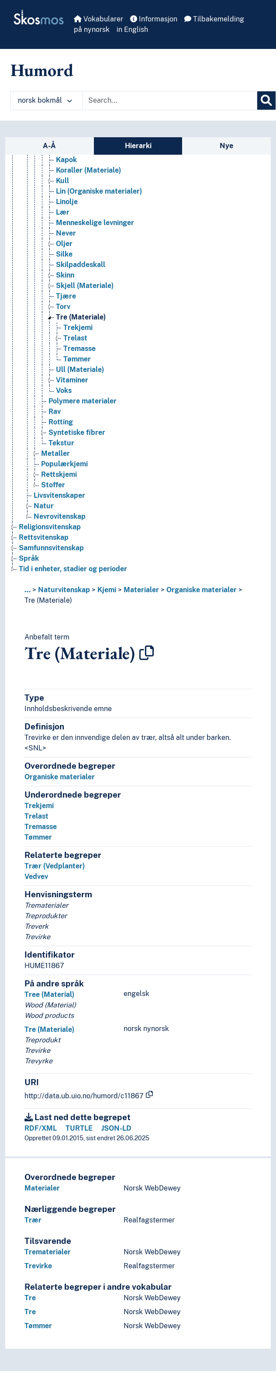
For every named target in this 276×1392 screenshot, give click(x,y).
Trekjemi (39, 806)
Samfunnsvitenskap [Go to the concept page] (51, 548)
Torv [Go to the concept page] (63, 306)
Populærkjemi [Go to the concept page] (64, 464)
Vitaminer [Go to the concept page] (72, 380)
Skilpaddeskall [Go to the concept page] (80, 264)
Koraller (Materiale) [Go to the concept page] (88, 170)
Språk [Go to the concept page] (29, 558)
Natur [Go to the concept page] (44, 506)
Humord (41, 70)
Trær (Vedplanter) (54, 866)
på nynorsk (92, 29)
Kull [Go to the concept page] (62, 181)
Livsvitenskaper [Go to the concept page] (59, 495)
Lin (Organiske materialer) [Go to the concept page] (99, 191)
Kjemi (106, 590)
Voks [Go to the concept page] (64, 390)
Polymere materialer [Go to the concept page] (82, 401)
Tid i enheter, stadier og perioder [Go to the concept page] (73, 569)
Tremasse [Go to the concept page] (79, 348)
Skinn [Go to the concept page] (65, 275)
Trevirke (38, 1266)
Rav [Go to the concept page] (54, 411)
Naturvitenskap (64, 590)
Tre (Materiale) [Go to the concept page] (81, 317)
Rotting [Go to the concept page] (60, 422)
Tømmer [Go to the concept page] (77, 359)
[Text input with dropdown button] (170, 100)
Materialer (141, 590)
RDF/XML (40, 1128)
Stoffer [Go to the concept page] (53, 485)
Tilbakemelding (214, 19)
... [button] (27, 590)
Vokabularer (98, 19)
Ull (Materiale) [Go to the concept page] (80, 369)
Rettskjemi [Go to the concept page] (59, 474)
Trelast (36, 816)
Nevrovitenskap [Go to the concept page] (60, 516)
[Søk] (266, 100)
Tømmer (38, 837)
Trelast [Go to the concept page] (75, 338)
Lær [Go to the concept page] (62, 212)
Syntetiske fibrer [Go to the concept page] (76, 432)
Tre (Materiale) (48, 600)
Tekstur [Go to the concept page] (61, 443)
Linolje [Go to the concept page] (67, 202)
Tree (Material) (49, 994)
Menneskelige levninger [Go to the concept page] (95, 223)
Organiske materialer (201, 590)
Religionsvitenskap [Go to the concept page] (50, 527)
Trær (32, 1220)
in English (132, 29)
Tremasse (40, 827)
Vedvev (36, 876)
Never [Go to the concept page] (66, 233)
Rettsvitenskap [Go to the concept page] (44, 537)
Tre (30, 1298)
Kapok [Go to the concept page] (66, 160)
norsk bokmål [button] (45, 100)
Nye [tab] (226, 146)
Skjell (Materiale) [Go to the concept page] (85, 285)
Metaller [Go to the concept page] (55, 453)
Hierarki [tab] (138, 146)
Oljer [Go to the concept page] (64, 244)
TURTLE (79, 1128)
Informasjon (153, 19)
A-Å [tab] (49, 146)
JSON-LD (116, 1128)
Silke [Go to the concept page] (64, 254)
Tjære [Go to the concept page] (66, 296)
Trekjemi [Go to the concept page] (78, 327)
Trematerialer (47, 1252)
